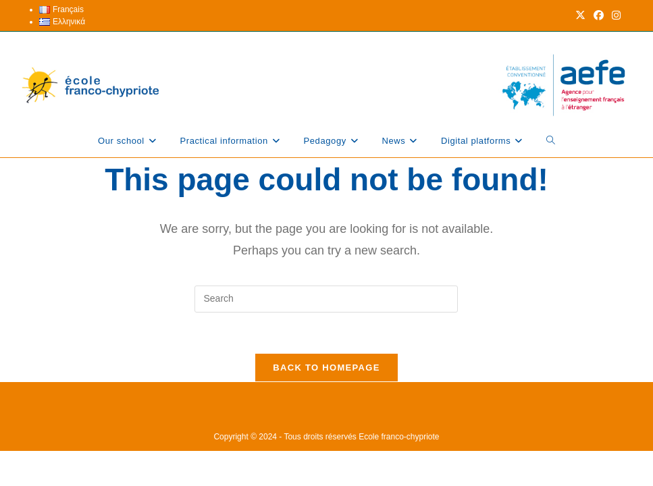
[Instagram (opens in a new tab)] (614, 15)
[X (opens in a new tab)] (580, 15)
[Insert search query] (326, 299)
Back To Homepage (326, 367)
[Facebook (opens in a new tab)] (599, 15)
